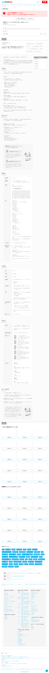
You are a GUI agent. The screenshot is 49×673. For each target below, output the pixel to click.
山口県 (25, 617)
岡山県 (16, 576)
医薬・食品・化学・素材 (8, 609)
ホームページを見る (17, 364)
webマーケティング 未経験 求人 (27, 554)
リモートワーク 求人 (39, 561)
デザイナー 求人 (5, 556)
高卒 (32, 629)
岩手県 (20, 576)
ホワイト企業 (8, 549)
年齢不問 (13, 549)
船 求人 (41, 556)
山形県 (25, 594)
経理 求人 (16, 566)
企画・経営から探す (15, 573)
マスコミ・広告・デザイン (35, 605)
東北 (18, 593)
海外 (18, 628)
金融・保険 (33, 606)
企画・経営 (20, 573)
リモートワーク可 (20, 636)
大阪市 (25, 614)
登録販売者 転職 (36, 554)
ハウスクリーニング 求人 (13, 556)
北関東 (19, 597)
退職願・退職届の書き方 (5, 658)
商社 (32, 598)
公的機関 (33, 613)
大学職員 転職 (11, 566)
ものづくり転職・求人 (13, 663)
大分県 (25, 624)
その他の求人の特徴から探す (22, 644)
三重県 (22, 609)
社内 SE (42, 554)
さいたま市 (23, 601)
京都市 (22, 614)
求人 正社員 (25, 561)
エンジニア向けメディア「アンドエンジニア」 (40, 658)
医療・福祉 (6, 598)
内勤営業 (28, 556)
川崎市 (25, 602)
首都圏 (19, 598)
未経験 (3, 666)
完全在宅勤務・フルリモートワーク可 (23, 635)
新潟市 (22, 605)
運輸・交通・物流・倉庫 (35, 610)
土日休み (29, 549)
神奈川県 (23, 576)
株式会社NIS (30, 584)
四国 (18, 620)
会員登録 (44, 2)
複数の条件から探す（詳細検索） (36, 620)
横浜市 (22, 602)
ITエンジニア (6, 605)
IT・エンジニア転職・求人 (5, 663)
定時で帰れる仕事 (41, 559)
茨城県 (22, 597)
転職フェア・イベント (29, 658)
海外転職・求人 (25, 663)
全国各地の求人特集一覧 (35, 621)
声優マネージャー (22, 556)
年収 (10, 658)
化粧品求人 (22, 559)
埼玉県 (22, 598)
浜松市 (25, 610)
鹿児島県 (23, 625)
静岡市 (22, 610)
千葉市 (26, 601)
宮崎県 (27, 624)
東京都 (18, 576)
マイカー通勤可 (20, 643)
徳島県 (22, 620)
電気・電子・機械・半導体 (8, 606)
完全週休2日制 (20, 639)
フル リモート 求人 (12, 554)
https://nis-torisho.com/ (16, 314)
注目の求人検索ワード (17, 561)
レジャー (33, 601)
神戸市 (29, 614)
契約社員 (6, 617)
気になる (9, 437)
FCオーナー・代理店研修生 (27, 573)
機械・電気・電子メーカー (35, 593)
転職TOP (3, 584)
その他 (32, 614)
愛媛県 (27, 620)
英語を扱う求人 (11, 666)
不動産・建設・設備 (34, 609)
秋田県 (22, 594)
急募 (18, 632)
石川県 (25, 606)
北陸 (18, 606)
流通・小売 (33, 602)
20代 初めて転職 (5, 554)
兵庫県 (22, 613)
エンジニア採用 (5, 561)
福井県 (27, 606)
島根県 (25, 616)
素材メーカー (33, 594)
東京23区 (29, 601)
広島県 (22, 617)
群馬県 (27, 597)
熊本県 (22, 624)
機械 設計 (35, 559)
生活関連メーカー (34, 597)
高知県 (22, 621)
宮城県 (27, 593)
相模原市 (28, 602)
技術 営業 (19, 554)
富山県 (22, 606)
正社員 (6, 616)
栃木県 (25, 597)
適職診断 (13, 658)
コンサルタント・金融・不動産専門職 (10, 601)
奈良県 (25, 613)
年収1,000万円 (19, 549)
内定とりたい (35, 549)
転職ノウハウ (23, 658)
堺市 (27, 614)
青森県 (22, 593)
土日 (26, 559)
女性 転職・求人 (19, 663)
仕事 (16, 658)
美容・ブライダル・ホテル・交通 (9, 597)
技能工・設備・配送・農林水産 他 (9, 610)
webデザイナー (31, 561)
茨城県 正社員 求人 (15, 559)
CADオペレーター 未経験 (6, 559)
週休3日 (25, 549)
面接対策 (19, 658)
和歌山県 (28, 613)
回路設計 (10, 561)
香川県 (25, 620)
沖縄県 (25, 625)
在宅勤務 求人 (5, 566)
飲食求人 (30, 559)
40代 (3, 549)
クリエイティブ (7, 602)
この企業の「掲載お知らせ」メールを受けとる (24, 18)
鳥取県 (22, 616)
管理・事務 (6, 594)
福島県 (13, 576)
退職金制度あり (20, 640)
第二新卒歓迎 (20, 631)
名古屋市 (28, 610)
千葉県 (25, 598)
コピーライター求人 (35, 556)
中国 (18, 616)
